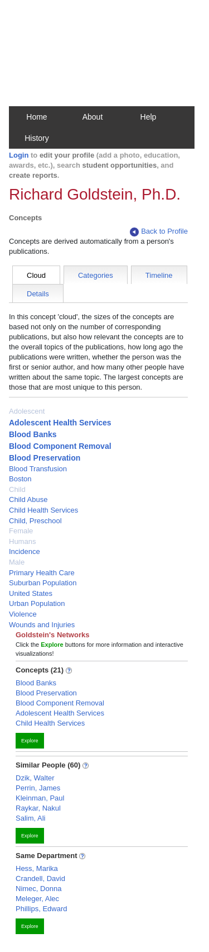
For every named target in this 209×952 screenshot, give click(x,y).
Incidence (24, 551)
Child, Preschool (35, 521)
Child (17, 489)
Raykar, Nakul (38, 808)
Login (18, 155)
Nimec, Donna (38, 888)
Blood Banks (33, 434)
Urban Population (37, 603)
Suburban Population (42, 583)
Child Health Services (43, 510)
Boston (20, 479)
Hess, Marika (37, 868)
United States (30, 593)
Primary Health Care (42, 573)
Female (21, 531)
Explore (29, 740)
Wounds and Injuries (42, 625)
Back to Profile (159, 231)
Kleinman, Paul (40, 798)
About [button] (92, 116)
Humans (22, 541)
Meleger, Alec (37, 898)
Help (148, 116)
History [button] (37, 138)
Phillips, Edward (41, 908)
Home (36, 116)
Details (38, 294)
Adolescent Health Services (60, 422)
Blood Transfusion (38, 469)
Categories (95, 275)
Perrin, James (38, 788)
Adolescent (27, 411)
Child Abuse (28, 499)
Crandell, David (40, 878)
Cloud (36, 275)
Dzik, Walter (35, 778)
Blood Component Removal (60, 446)
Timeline (159, 275)
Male (17, 562)
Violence (23, 614)
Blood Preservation (44, 457)
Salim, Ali (30, 818)
